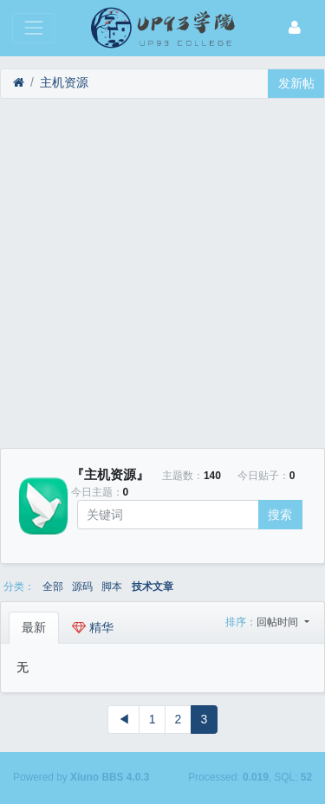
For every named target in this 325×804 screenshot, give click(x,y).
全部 (52, 586)
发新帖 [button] (296, 83)
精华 (93, 627)
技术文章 (152, 586)
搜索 (280, 515)
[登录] (295, 28)
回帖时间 (279, 622)
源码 (82, 586)
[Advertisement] (162, 273)
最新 (34, 627)
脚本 (111, 586)
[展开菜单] (33, 28)
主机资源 (64, 82)
